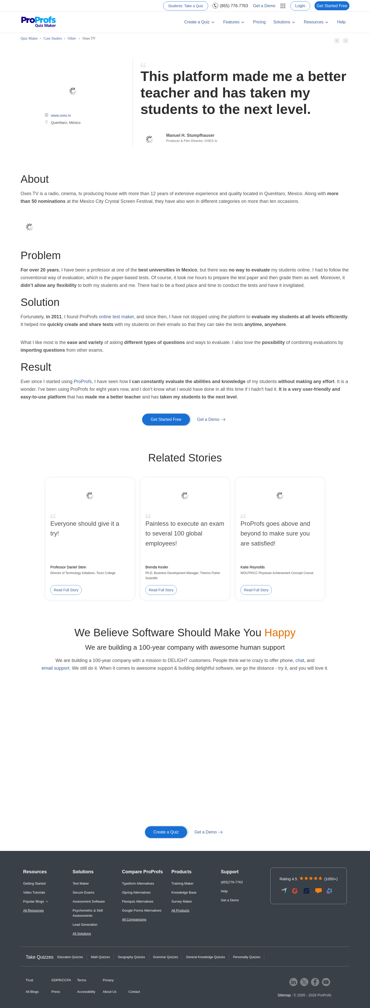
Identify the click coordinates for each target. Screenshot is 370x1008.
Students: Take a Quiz (185, 6)
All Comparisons (134, 919)
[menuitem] (282, 6)
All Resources (33, 910)
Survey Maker (181, 901)
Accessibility (86, 992)
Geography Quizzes (131, 957)
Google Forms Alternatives (141, 910)
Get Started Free (332, 6)
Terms (81, 980)
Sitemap (284, 995)
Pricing (259, 22)
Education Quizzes (70, 957)
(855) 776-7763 (234, 6)
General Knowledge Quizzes (205, 957)
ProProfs (83, 381)
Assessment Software (88, 901)
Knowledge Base (184, 892)
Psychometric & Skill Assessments (87, 913)
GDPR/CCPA (61, 980)
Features (231, 22)
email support (55, 668)
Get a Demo (264, 6)
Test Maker (80, 883)
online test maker (116, 316)
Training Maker (182, 883)
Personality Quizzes (246, 957)
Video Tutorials (34, 892)
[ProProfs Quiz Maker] (39, 22)
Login (300, 6)
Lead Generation (84, 925)
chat (299, 660)
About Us (109, 992)
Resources (313, 22)
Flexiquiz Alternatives (137, 901)
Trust (29, 980)
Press (55, 992)
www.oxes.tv (61, 115)
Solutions (281, 22)
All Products (180, 910)
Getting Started (34, 883)
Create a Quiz (197, 22)
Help (341, 22)
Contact (134, 992)
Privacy (108, 980)
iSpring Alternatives (136, 892)
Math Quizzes (100, 957)
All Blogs (32, 992)
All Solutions (81, 934)
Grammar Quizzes (165, 957)
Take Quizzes (39, 957)
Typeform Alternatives (138, 883)
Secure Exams (83, 892)
